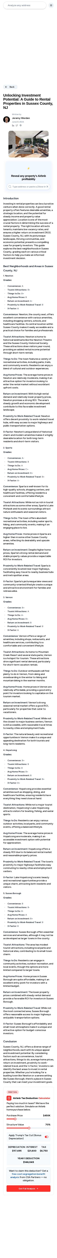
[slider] (15, 1119)
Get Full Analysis (28, 1188)
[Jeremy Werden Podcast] (21, 125)
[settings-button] (51, 5)
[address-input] (24, 5)
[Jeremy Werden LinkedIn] (13, 125)
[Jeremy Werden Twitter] (17, 125)
